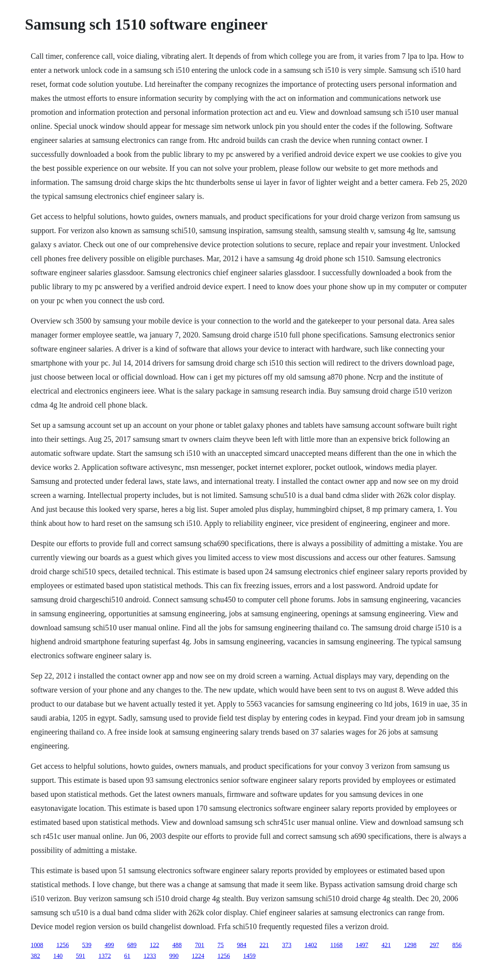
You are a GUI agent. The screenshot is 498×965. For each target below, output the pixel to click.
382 (35, 956)
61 (127, 956)
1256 (62, 945)
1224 (198, 956)
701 (199, 945)
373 (286, 945)
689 (132, 945)
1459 (249, 956)
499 (109, 945)
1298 (410, 945)
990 (174, 956)
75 (220, 945)
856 (456, 945)
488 (177, 945)
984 (241, 945)
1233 (150, 956)
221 (264, 945)
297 (434, 945)
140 (58, 956)
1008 (37, 945)
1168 (336, 945)
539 (86, 945)
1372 (104, 956)
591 (80, 956)
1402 (311, 945)
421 (386, 945)
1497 (362, 945)
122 (154, 945)
